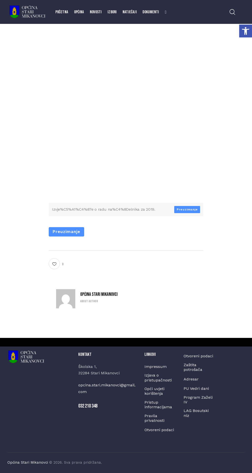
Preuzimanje (187, 209)
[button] (245, 31)
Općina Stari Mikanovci (99, 294)
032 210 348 (87, 406)
